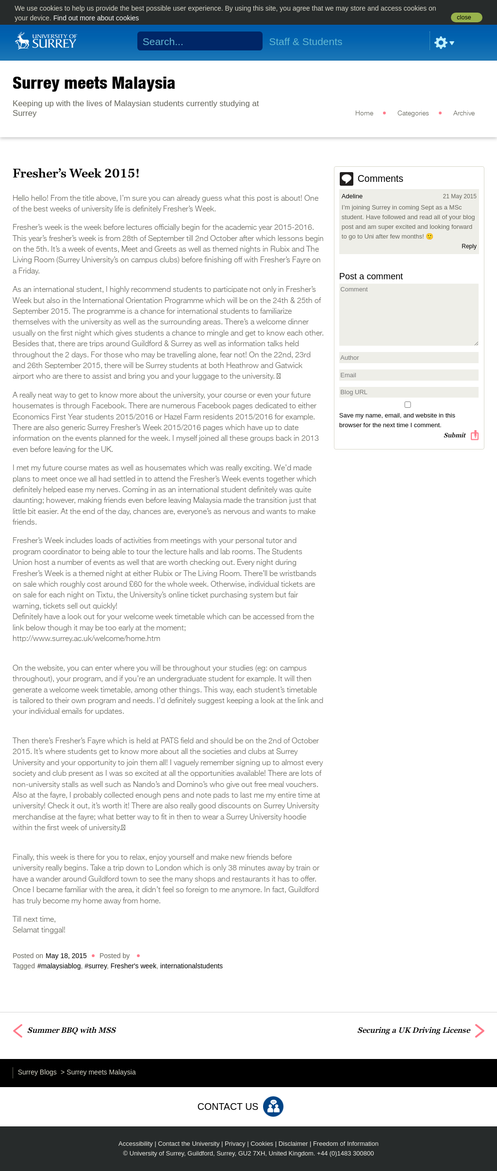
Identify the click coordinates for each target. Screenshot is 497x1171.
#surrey (95, 966)
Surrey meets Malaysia (94, 82)
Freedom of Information (346, 1143)
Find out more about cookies (96, 18)
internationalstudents (191, 966)
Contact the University (188, 1143)
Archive (464, 113)
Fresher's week (133, 966)
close (464, 17)
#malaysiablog (59, 966)
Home (364, 113)
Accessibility (135, 1143)
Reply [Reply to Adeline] (469, 246)
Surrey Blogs (37, 1072)
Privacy (235, 1143)
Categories (413, 113)
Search (249, 41)
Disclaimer (293, 1143)
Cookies (261, 1143)
